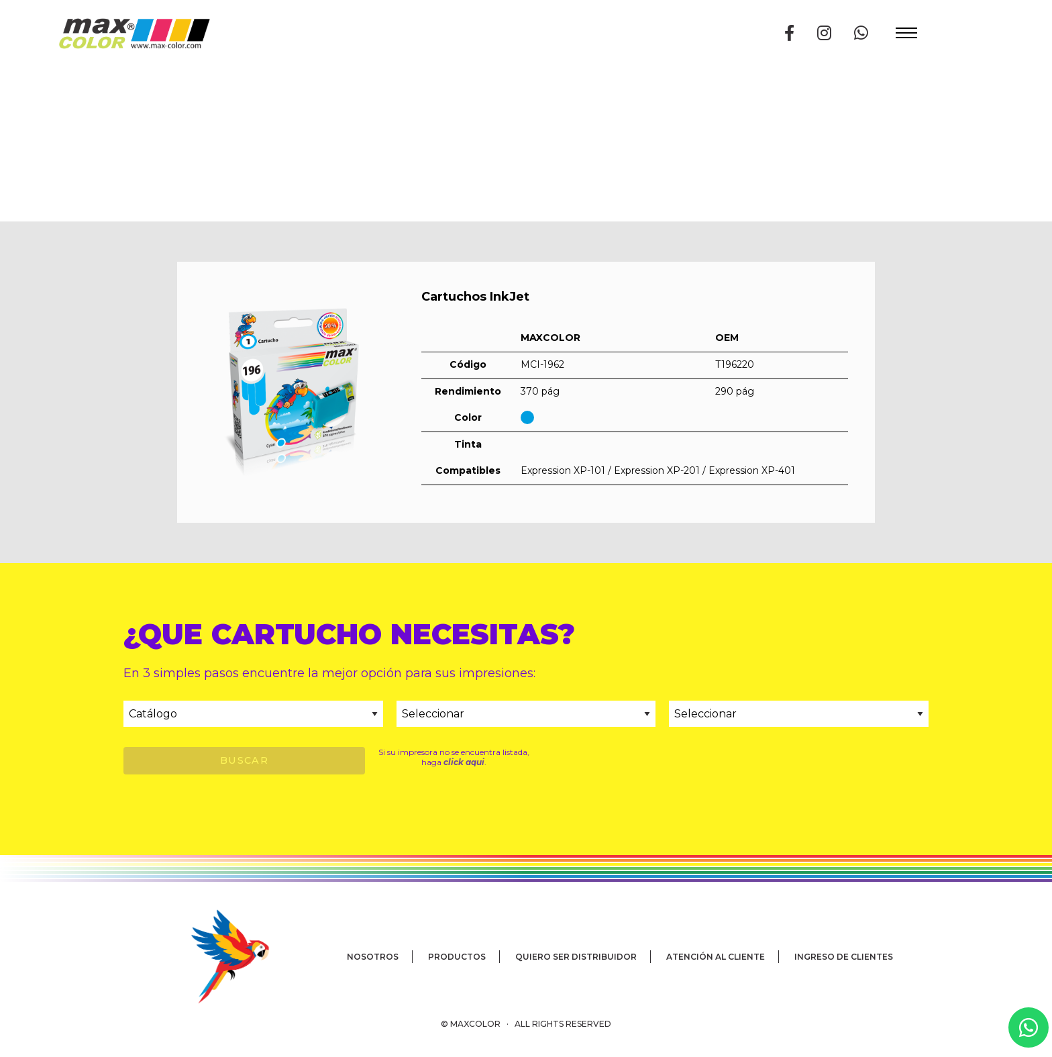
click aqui (463, 762)
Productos (457, 957)
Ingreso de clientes (843, 957)
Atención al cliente (715, 957)
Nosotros (373, 957)
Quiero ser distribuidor (576, 957)
